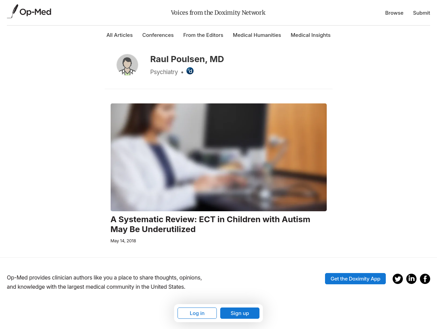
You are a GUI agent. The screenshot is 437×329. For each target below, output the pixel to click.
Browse (394, 12)
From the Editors (203, 35)
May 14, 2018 (123, 240)
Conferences (158, 35)
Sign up (239, 313)
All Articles (120, 35)
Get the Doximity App (355, 278)
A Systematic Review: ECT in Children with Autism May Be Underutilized (210, 224)
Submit (421, 12)
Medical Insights (310, 35)
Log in (197, 313)
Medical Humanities (257, 35)
